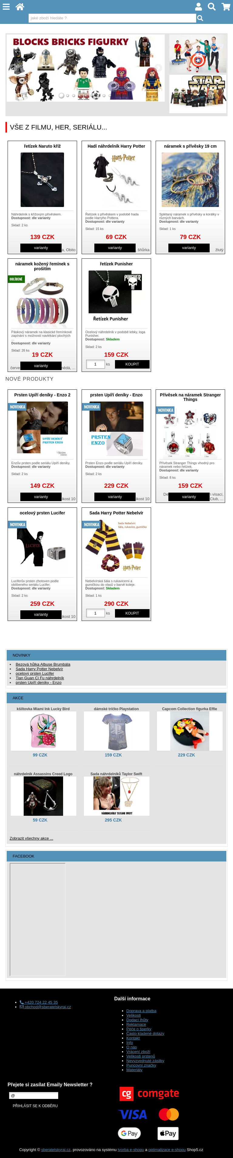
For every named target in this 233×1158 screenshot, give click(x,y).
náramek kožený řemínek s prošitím (42, 266)
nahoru (223, 1148)
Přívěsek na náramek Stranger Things (190, 397)
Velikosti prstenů (141, 1056)
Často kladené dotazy (145, 1033)
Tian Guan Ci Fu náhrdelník (40, 678)
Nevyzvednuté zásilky (145, 1060)
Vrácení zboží (138, 1051)
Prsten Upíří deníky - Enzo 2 (42, 394)
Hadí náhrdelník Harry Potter (116, 146)
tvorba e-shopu (131, 1149)
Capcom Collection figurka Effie (189, 709)
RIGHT (158, 68)
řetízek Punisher (116, 263)
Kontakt (133, 1038)
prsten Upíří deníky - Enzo (116, 394)
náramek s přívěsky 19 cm (190, 146)
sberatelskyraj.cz (56, 1149)
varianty (41, 247)
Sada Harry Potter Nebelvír (116, 512)
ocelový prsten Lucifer (42, 512)
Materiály (135, 1070)
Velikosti (134, 1015)
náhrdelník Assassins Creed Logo (43, 774)
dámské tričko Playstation (116, 709)
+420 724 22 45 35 (39, 1002)
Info (130, 1042)
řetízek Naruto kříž (42, 146)
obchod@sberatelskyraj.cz (45, 1007)
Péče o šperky (139, 1029)
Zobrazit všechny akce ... (31, 838)
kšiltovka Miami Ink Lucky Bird (43, 709)
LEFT (13, 68)
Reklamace (136, 1024)
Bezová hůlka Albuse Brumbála (43, 664)
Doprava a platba (142, 1011)
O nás (132, 1047)
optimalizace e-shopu (167, 1149)
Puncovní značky (141, 1065)
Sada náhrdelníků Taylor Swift (116, 774)
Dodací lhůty (137, 1020)
